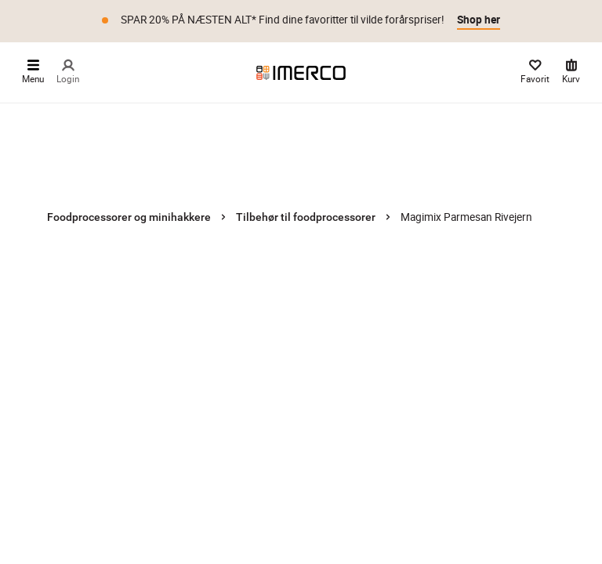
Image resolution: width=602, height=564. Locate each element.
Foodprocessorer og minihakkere (129, 217)
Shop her (478, 20)
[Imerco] (301, 72)
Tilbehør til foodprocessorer (305, 217)
